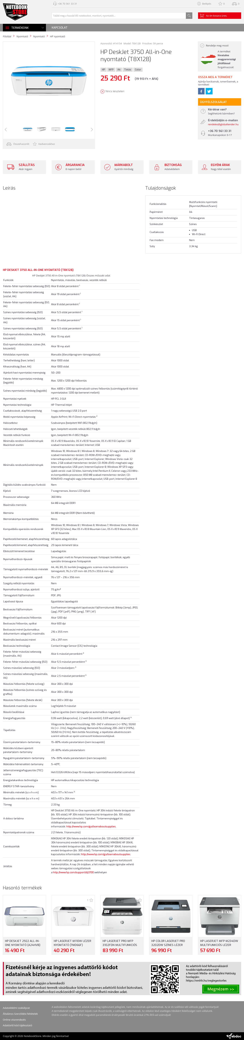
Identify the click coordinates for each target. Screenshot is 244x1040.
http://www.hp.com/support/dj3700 (73, 872)
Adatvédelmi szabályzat (16, 1008)
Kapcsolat (59, 28)
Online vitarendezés (14, 1019)
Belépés (206, 3)
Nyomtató (22, 36)
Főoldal (7, 36)
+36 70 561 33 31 (67, 3)
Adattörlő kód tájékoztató (17, 1025)
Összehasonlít (17, 144)
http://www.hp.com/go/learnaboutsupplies (91, 826)
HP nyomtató (57, 36)
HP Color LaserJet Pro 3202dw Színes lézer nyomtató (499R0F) (168, 945)
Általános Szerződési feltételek (20, 1013)
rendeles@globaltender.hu (223, 124)
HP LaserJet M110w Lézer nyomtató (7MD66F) (72, 943)
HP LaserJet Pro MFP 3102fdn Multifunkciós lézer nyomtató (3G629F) (121, 945)
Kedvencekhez (44, 144)
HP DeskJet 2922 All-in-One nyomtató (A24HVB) (22, 943)
